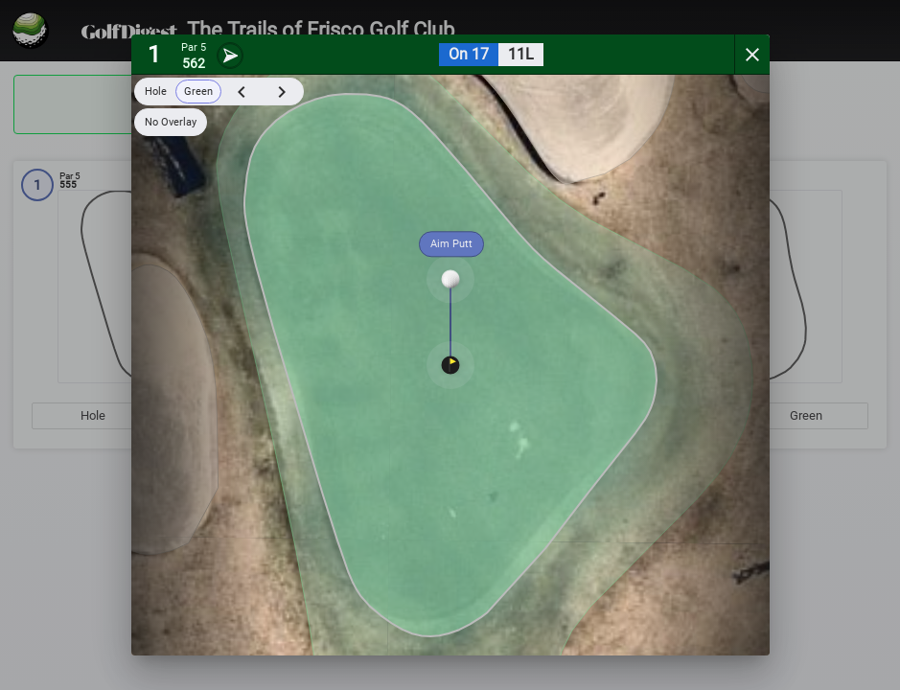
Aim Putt (451, 244)
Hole (156, 91)
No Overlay (170, 122)
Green (198, 91)
